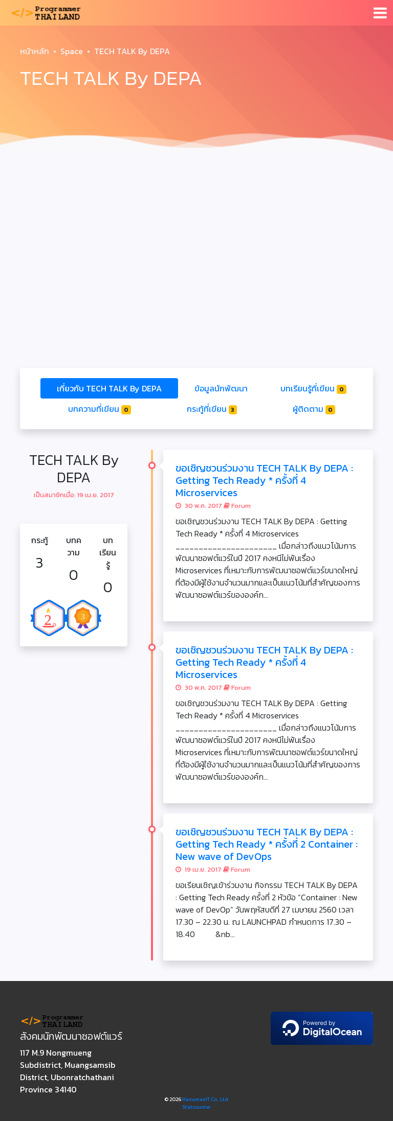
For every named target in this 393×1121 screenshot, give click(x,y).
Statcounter (196, 1107)
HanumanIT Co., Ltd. (205, 1099)
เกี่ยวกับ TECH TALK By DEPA (109, 388)
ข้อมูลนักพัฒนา (221, 388)
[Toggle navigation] (380, 12)
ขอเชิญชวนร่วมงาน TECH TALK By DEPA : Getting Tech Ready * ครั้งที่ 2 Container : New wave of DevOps (267, 844)
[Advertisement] (196, 233)
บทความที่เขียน (99, 409)
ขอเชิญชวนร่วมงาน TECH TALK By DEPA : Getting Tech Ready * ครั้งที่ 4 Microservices (264, 480)
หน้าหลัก (34, 51)
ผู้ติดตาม (314, 409)
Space (71, 51)
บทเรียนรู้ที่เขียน (313, 388)
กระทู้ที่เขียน (212, 409)
